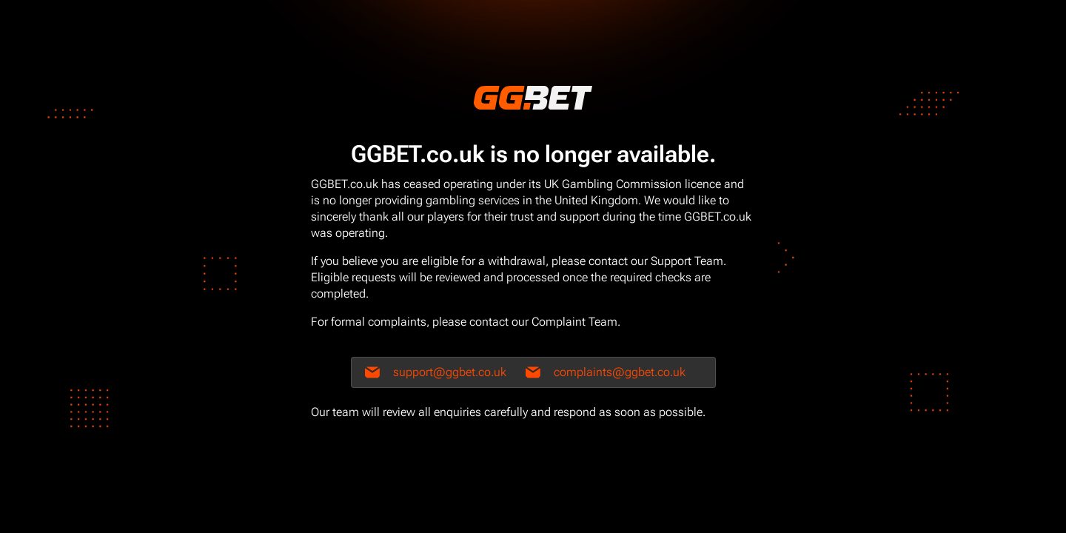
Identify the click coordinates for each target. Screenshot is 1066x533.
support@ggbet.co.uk (449, 372)
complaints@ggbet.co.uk (619, 372)
